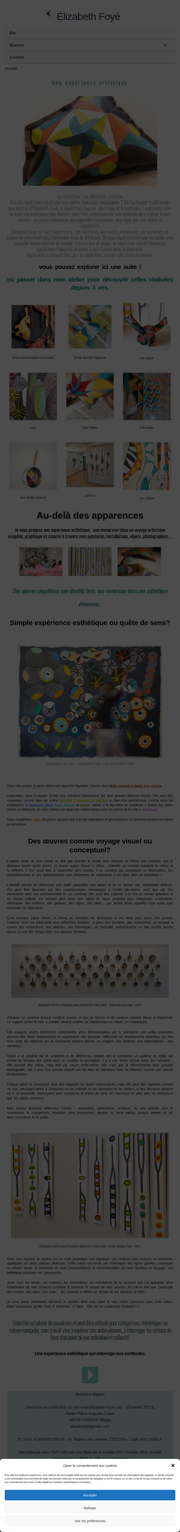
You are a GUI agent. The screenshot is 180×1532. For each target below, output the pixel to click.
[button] (173, 1465)
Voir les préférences (90, 1521)
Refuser (90, 1508)
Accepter (90, 1495)
